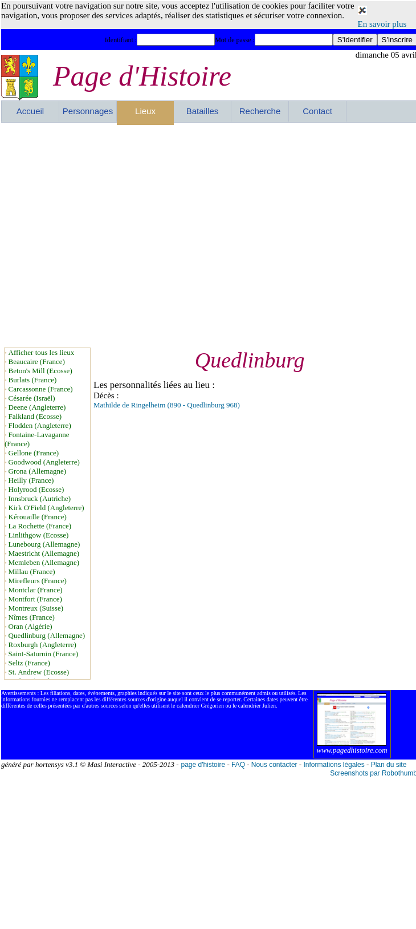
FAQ (238, 765)
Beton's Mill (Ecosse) (40, 370)
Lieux (145, 111)
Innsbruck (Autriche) (40, 498)
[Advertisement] (107, 235)
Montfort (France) (35, 599)
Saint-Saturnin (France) (43, 653)
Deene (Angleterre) (37, 407)
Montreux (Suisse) (36, 608)
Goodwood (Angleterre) (44, 462)
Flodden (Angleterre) (40, 425)
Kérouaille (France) (38, 516)
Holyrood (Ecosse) (36, 489)
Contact (317, 111)
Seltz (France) (29, 663)
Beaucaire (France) (37, 361)
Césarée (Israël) (32, 398)
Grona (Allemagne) (37, 471)
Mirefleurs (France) (38, 580)
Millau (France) (32, 571)
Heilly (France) (31, 480)
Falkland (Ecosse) (35, 416)
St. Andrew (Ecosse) (39, 672)
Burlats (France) (33, 379)
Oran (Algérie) (30, 626)
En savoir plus (382, 24)
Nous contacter (274, 765)
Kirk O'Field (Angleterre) (46, 507)
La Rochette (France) (40, 526)
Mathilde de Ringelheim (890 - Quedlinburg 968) (166, 405)
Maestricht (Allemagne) (44, 553)
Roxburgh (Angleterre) (42, 644)
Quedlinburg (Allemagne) (47, 635)
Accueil (30, 111)
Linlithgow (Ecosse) (39, 535)
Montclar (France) (36, 589)
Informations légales (333, 765)
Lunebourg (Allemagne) (44, 544)
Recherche (260, 111)
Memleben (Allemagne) (44, 562)
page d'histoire (203, 765)
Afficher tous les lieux (42, 352)
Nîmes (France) (32, 617)
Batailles (202, 111)
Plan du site (389, 765)
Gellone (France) (34, 453)
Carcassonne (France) (41, 389)
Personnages (88, 111)
